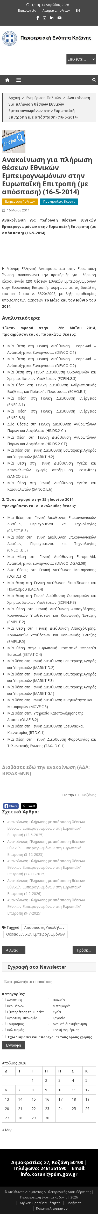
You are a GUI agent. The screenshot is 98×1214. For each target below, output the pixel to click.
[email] (49, 981)
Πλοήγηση (74, 1203)
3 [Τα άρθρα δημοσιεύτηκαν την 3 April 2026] (59, 1080)
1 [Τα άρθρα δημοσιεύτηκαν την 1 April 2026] (33, 1080)
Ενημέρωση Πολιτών (20, 201)
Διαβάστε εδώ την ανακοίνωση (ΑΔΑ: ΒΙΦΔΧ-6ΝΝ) (46, 770)
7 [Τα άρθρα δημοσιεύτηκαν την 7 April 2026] (19, 1089)
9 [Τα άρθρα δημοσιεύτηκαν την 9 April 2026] (46, 1089)
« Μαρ (7, 1129)
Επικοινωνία (27, 10)
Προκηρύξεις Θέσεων (59, 201)
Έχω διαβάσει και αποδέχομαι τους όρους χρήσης (50, 1037)
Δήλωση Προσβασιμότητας (40, 1203)
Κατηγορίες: (13, 993)
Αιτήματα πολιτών (56, 10)
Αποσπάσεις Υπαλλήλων (44, 927)
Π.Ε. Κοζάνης (85, 794)
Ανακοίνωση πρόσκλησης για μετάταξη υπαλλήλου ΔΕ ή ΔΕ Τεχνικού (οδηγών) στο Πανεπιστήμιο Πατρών (17, 950)
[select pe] (81, 59)
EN (78, 10)
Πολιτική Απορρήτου (52, 1208)
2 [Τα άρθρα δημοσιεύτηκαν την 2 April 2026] (46, 1080)
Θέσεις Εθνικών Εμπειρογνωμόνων (35, 934)
